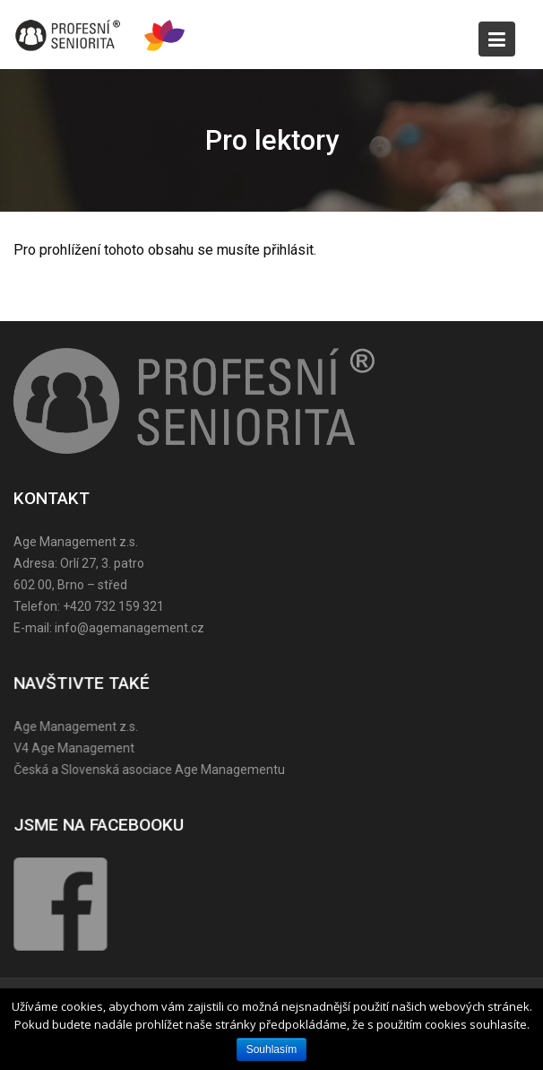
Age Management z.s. (77, 726)
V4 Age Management (75, 748)
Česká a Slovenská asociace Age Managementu (150, 768)
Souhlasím (271, 1049)
